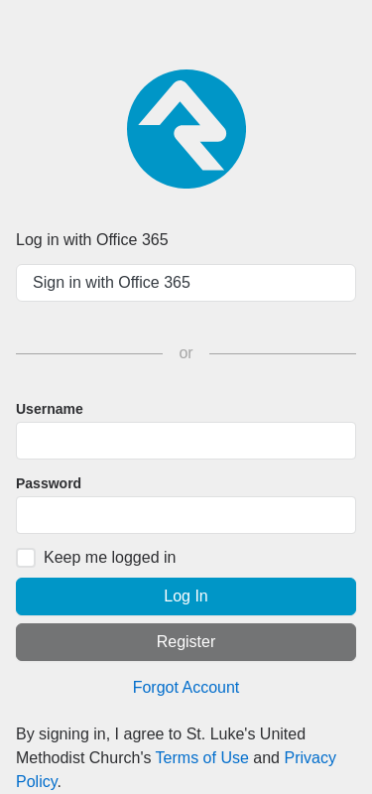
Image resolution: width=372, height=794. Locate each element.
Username (49, 409)
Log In (185, 596)
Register (186, 641)
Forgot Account (186, 687)
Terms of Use (202, 757)
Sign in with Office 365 (111, 282)
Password (48, 483)
